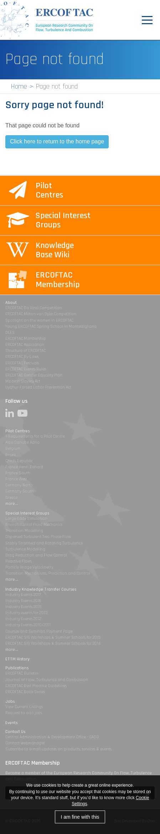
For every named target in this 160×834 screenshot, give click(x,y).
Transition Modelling (24, 530)
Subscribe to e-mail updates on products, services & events (58, 749)
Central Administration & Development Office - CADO (52, 737)
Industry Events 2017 (23, 594)
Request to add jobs (23, 713)
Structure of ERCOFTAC (25, 350)
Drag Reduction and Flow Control (36, 555)
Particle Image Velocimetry (29, 567)
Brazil (10, 455)
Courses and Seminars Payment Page (38, 631)
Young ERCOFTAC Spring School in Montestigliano (51, 326)
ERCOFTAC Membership (25, 338)
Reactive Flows (18, 561)
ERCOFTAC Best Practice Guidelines (36, 685)
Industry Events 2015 (23, 606)
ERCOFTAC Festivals (22, 363)
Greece (11, 497)
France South (17, 473)
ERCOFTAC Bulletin (21, 673)
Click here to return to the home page (57, 141)
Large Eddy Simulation (26, 518)
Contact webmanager (25, 743)
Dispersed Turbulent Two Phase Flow (38, 536)
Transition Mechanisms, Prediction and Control (47, 573)
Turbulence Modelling (25, 549)
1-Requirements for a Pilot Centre (35, 436)
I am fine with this (80, 817)
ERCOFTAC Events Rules (25, 369)
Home (19, 86)
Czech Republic (19, 461)
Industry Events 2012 (23, 619)
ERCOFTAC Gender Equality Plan (33, 375)
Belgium (12, 448)
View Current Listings (24, 706)
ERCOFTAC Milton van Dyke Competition (40, 314)
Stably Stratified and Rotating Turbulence (44, 543)
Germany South (19, 491)
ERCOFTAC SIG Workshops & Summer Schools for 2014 (52, 643)
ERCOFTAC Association (24, 344)
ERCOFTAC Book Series (25, 692)
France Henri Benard (24, 467)
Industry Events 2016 (23, 600)
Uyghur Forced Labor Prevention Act (38, 387)
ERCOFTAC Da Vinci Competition (33, 308)
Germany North (19, 485)
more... (11, 503)
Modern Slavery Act (22, 381)
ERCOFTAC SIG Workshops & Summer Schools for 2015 (52, 637)
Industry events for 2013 (26, 613)
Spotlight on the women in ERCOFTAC (39, 320)
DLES (10, 332)
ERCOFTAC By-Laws (21, 356)
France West (16, 479)
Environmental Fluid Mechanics (33, 524)
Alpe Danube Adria (22, 442)
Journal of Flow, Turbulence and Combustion (46, 679)
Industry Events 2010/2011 (28, 625)
